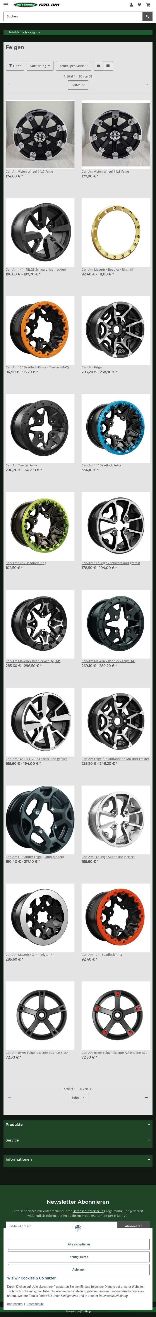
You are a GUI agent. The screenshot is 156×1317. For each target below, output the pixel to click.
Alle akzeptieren (79, 1244)
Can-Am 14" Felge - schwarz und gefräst (111, 563)
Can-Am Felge (92, 367)
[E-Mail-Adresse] (62, 1226)
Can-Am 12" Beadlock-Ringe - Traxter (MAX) (37, 367)
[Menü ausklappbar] (5, 2)
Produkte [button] (14, 1125)
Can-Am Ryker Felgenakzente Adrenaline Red (114, 1053)
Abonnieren (133, 1226)
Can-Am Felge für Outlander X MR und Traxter (115, 759)
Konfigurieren (79, 1257)
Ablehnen (78, 1269)
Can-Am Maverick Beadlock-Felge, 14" (33, 661)
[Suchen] (73, 16)
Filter (15, 66)
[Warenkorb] (148, 4)
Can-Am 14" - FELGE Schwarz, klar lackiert (36, 269)
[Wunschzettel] (139, 4)
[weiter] (146, 85)
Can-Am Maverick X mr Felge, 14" (30, 955)
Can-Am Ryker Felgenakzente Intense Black (37, 1053)
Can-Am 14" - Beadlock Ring (26, 563)
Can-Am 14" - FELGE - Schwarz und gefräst (36, 759)
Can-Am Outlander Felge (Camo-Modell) (35, 857)
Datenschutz (35, 1304)
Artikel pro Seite (72, 66)
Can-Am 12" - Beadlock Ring (102, 955)
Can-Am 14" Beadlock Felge (101, 465)
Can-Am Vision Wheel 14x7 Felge (29, 171)
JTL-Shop (85, 1311)
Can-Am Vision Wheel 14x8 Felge (105, 171)
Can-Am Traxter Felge (21, 465)
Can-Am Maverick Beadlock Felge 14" (108, 661)
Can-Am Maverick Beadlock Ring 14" (108, 269)
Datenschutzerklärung (89, 1211)
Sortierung (38, 66)
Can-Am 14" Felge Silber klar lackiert (108, 857)
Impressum (14, 1304)
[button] (131, 4)
